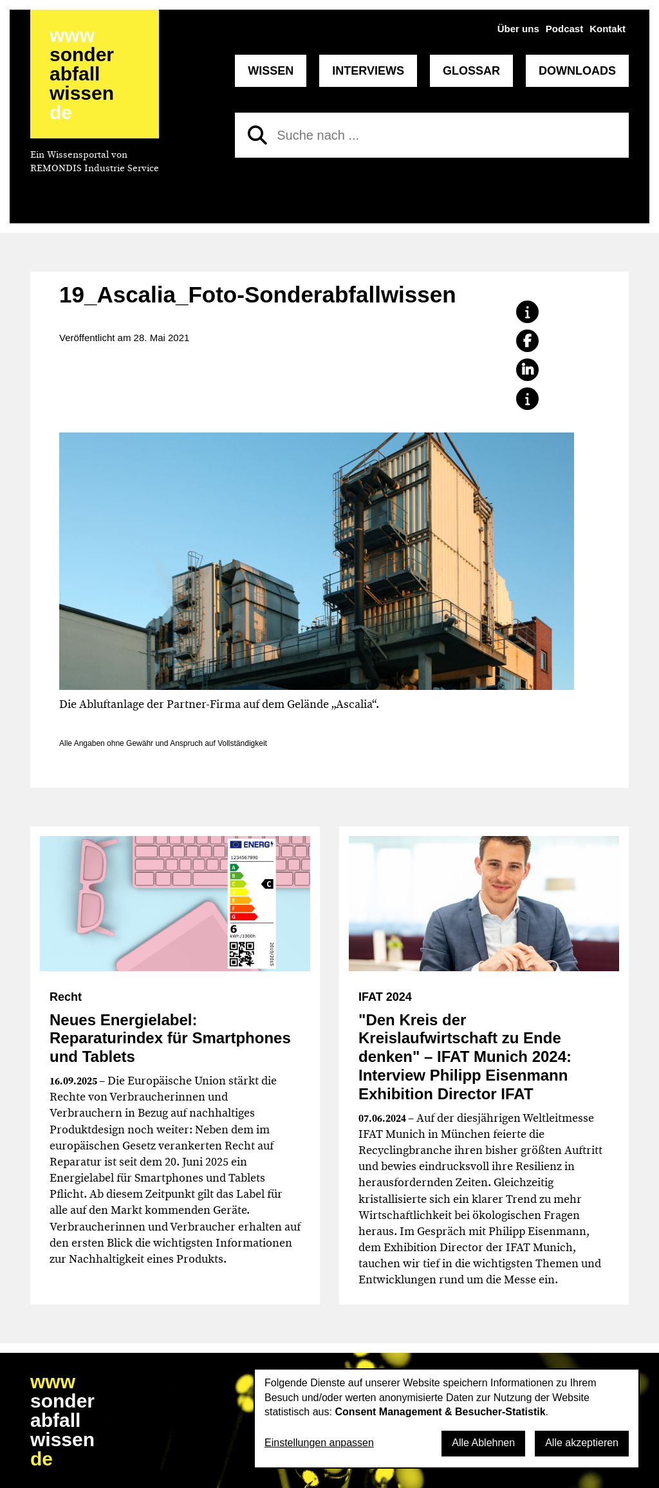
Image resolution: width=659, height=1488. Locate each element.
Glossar (471, 70)
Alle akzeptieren (581, 1442)
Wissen (270, 70)
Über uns (518, 28)
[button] (527, 312)
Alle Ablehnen (483, 1442)
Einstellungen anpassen (319, 1442)
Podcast (564, 28)
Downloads (577, 70)
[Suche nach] (432, 135)
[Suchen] (257, 135)
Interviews (368, 70)
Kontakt (607, 28)
